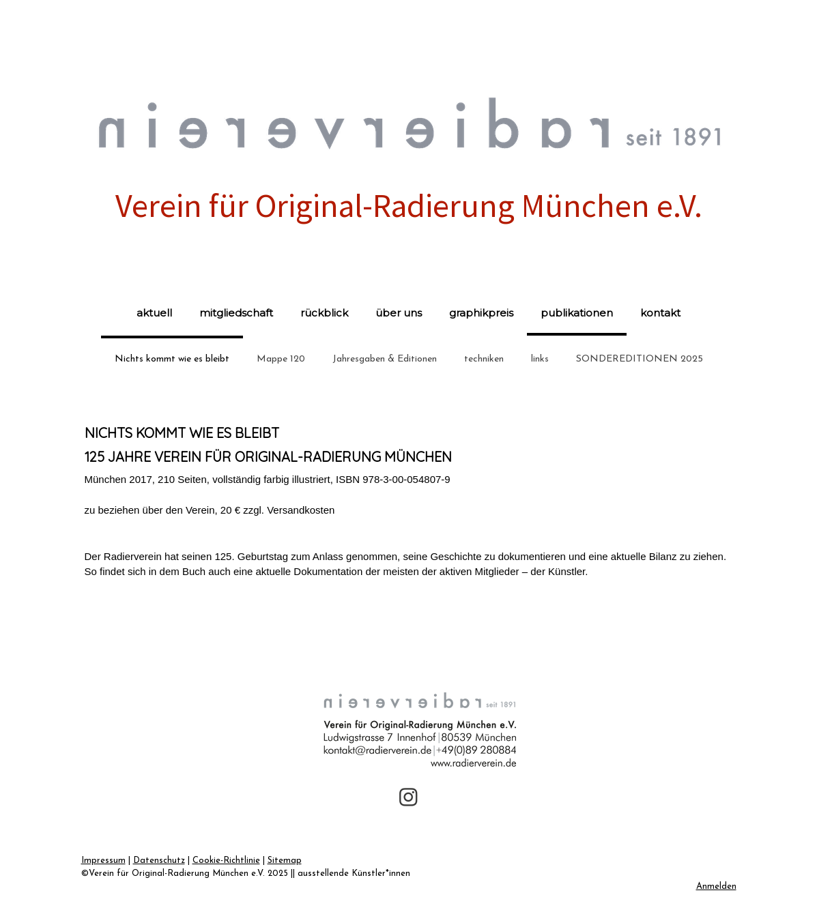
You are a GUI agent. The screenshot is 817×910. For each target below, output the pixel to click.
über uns (398, 312)
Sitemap (285, 860)
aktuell (154, 312)
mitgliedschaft (236, 312)
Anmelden (716, 886)
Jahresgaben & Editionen (384, 359)
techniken (484, 359)
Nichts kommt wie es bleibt (172, 359)
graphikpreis (481, 312)
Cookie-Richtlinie (226, 860)
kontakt (660, 312)
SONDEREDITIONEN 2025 (639, 359)
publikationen (577, 312)
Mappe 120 (281, 359)
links (540, 359)
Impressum (103, 860)
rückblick (324, 312)
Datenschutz (159, 860)
